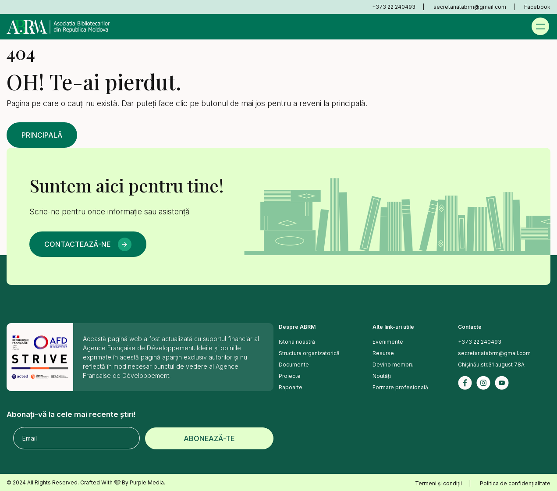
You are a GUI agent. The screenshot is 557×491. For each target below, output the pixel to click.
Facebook (537, 7)
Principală (41, 135)
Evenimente (388, 341)
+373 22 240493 (393, 7)
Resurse (383, 353)
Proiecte (290, 376)
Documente (294, 364)
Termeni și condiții (438, 483)
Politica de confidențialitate (515, 483)
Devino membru (393, 364)
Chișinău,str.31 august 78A (491, 364)
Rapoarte (290, 387)
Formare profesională (400, 387)
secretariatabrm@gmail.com (469, 7)
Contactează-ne (77, 244)
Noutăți (382, 376)
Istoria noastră (297, 341)
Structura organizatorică (309, 353)
